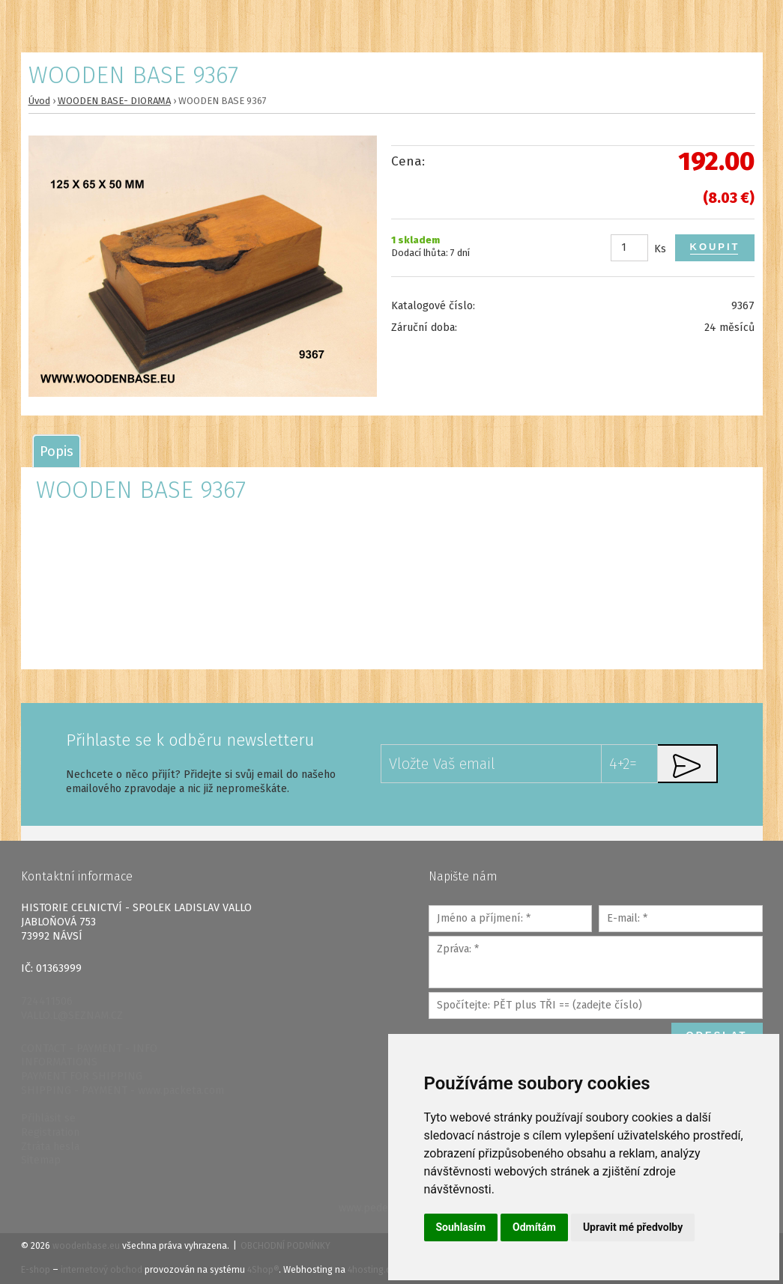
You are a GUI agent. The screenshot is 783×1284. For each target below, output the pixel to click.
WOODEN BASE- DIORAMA (114, 100)
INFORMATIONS (59, 1062)
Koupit (715, 246)
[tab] (56, 451)
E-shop (35, 1270)
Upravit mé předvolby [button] (633, 1227)
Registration (50, 1132)
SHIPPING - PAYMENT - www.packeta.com (122, 1090)
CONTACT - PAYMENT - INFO (89, 1048)
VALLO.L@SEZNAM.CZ (72, 1015)
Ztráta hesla (50, 1146)
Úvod (39, 100)
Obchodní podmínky (285, 1246)
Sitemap (41, 1160)
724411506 (47, 1001)
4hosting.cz (371, 1270)
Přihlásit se (48, 1118)
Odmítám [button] (534, 1227)
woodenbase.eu (86, 1246)
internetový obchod (101, 1270)
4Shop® (263, 1270)
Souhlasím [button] (461, 1227)
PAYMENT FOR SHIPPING (81, 1076)
